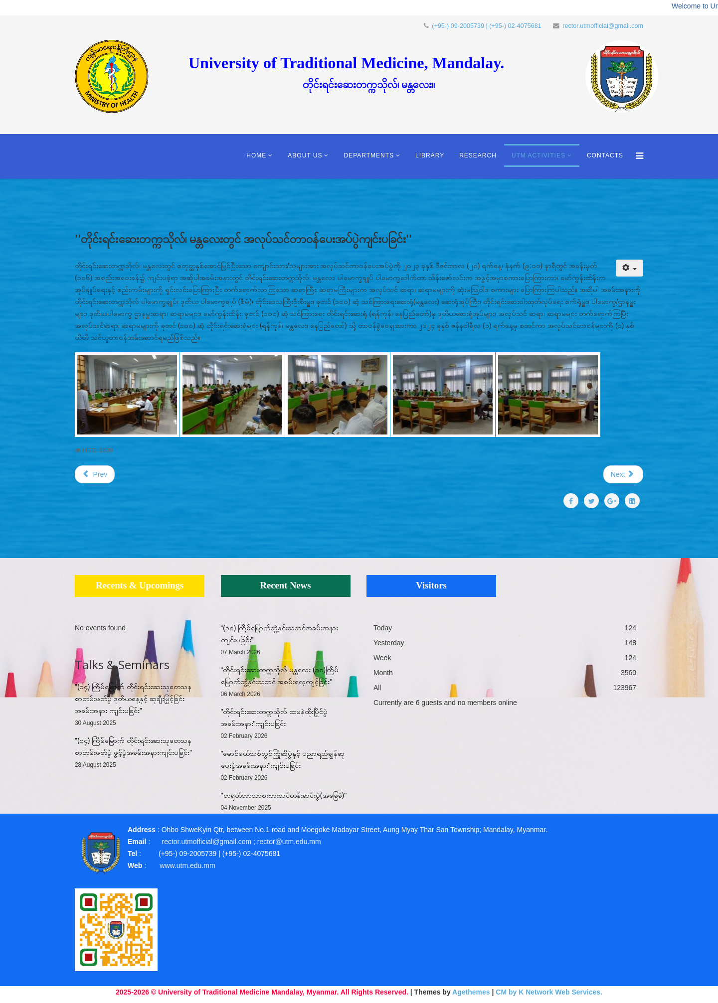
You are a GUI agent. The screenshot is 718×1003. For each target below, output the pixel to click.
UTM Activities (538, 155)
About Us (305, 155)
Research (478, 155)
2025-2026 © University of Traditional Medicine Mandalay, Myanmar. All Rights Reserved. (262, 992)
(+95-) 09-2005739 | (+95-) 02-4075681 (486, 25)
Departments (369, 155)
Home (256, 155)
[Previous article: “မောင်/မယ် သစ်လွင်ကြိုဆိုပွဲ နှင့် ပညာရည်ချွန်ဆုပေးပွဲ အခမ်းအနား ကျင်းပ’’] (95, 474)
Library (429, 155)
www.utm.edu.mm (187, 865)
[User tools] (629, 268)
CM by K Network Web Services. (549, 992)
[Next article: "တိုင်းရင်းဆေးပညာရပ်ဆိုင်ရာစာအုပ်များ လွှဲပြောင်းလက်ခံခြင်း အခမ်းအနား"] (623, 474)
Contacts (605, 155)
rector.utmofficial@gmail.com (602, 25)
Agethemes (471, 992)
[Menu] (637, 156)
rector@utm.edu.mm (289, 842)
